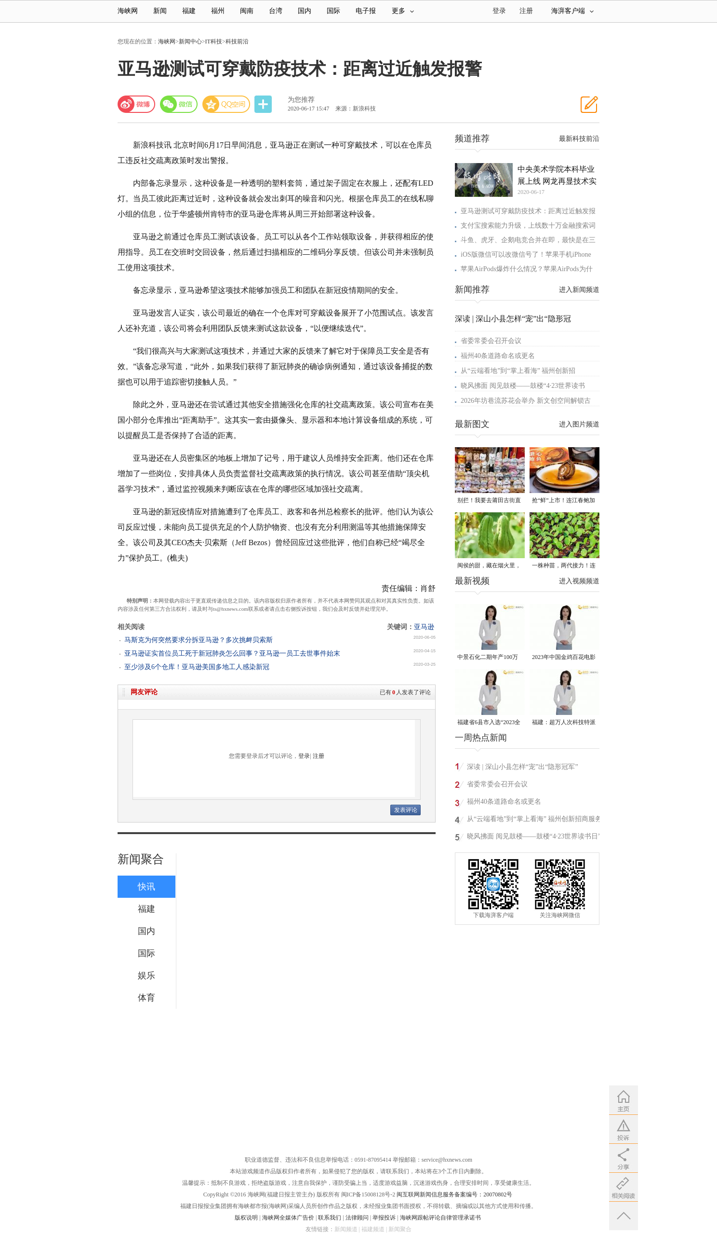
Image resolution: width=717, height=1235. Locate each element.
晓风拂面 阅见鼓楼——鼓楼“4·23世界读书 (523, 385)
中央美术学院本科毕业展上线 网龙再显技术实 (557, 175)
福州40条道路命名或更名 (498, 355)
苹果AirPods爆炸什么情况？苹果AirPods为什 (527, 269)
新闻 (160, 10)
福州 (218, 10)
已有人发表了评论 (405, 692)
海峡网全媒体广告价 (288, 1217)
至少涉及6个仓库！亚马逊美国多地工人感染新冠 (196, 667)
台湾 (275, 10)
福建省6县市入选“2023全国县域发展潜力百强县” (488, 723)
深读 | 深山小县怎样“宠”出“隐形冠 (513, 319)
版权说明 (246, 1217)
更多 (403, 10)
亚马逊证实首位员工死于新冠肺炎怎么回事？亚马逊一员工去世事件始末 (232, 653)
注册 (526, 10)
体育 (146, 997)
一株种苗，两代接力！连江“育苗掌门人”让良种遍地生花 (564, 566)
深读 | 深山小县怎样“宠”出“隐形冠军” (522, 766)
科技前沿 (237, 41)
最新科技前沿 (579, 138)
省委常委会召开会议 (491, 340)
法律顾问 (357, 1217)
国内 (304, 10)
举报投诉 (384, 1217)
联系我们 (329, 1217)
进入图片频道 (579, 424)
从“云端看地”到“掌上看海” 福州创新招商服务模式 (534, 820)
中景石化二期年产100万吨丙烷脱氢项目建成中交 (489, 658)
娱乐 (146, 975)
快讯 (146, 887)
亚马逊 (424, 627)
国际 (333, 10)
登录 (304, 756)
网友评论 (144, 692)
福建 (189, 10)
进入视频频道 (579, 581)
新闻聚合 (141, 859)
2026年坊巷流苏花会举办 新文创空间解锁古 (526, 400)
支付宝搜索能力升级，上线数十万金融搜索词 (528, 225)
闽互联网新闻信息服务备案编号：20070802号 (454, 1194)
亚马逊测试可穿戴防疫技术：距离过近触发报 (528, 211)
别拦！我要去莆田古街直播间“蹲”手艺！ (489, 501)
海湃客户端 (572, 10)
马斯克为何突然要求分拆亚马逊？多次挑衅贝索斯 (198, 640)
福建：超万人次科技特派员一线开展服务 (564, 723)
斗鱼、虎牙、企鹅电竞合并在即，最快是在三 (528, 240)
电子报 (366, 10)
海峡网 (128, 10)
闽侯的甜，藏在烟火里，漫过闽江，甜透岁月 (489, 566)
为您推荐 (301, 99)
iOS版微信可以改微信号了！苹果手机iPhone (526, 254)
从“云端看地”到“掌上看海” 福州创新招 (518, 370)
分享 (264, 104)
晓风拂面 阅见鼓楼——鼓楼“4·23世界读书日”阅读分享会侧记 (534, 838)
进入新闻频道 (579, 289)
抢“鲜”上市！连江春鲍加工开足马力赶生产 (563, 501)
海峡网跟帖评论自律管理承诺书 (440, 1217)
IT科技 (213, 41)
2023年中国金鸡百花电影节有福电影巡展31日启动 (564, 658)
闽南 (246, 10)
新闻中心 (190, 41)
